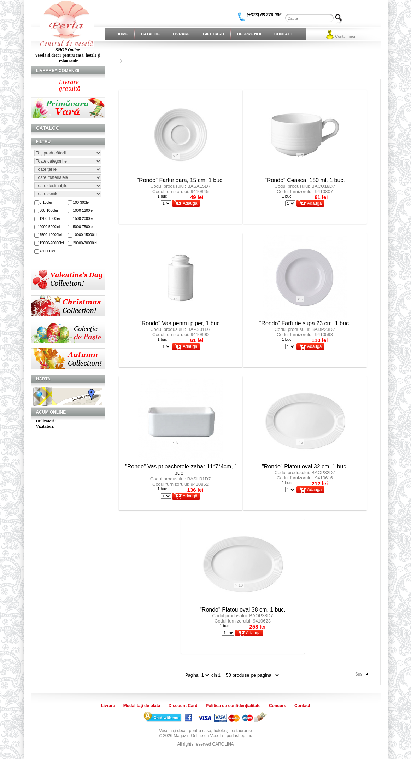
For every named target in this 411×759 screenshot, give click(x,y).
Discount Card (183, 705)
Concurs (277, 705)
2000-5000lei (50, 227)
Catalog (150, 34)
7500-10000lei (51, 235)
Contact (283, 34)
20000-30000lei (85, 243)
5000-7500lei (83, 227)
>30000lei (47, 251)
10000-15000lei (85, 235)
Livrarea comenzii (58, 70)
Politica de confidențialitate (233, 705)
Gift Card (213, 34)
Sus (359, 674)
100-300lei (81, 202)
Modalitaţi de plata (141, 705)
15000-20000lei (52, 243)
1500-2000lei (83, 219)
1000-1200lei (83, 210)
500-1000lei (49, 210)
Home (122, 34)
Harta (43, 378)
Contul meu (345, 36)
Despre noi (249, 34)
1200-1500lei (50, 219)
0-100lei (46, 202)
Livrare (181, 34)
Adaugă (190, 203)
